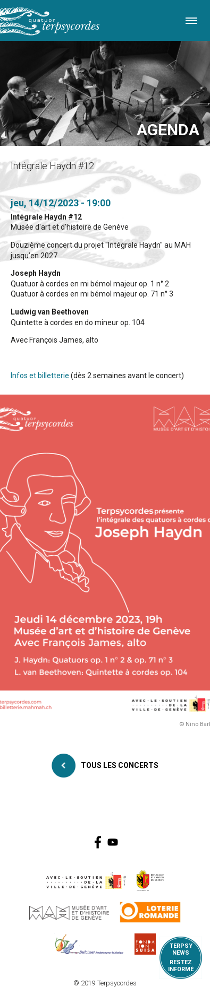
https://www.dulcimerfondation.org (89, 944)
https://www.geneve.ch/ (86, 880)
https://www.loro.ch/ (150, 912)
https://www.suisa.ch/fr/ (145, 944)
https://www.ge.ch (150, 880)
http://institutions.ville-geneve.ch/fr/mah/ (69, 912)
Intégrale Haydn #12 (46, 217)
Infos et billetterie (40, 375)
